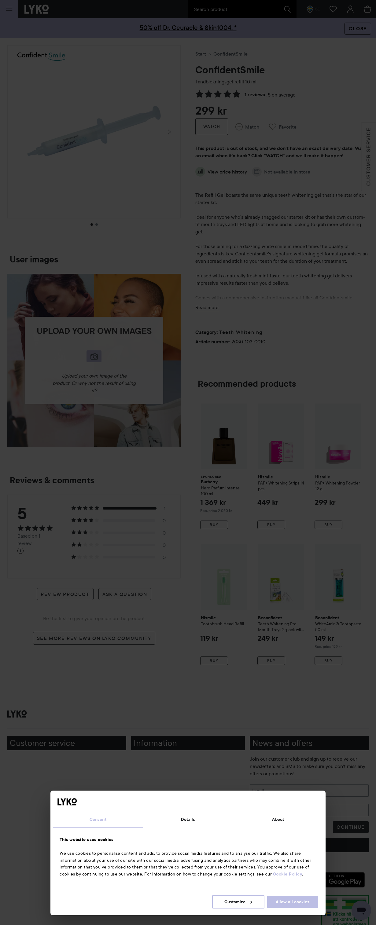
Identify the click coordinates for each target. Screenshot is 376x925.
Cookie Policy (287, 874)
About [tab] (278, 819)
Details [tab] (188, 819)
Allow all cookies (292, 901)
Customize (238, 901)
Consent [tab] (98, 819)
